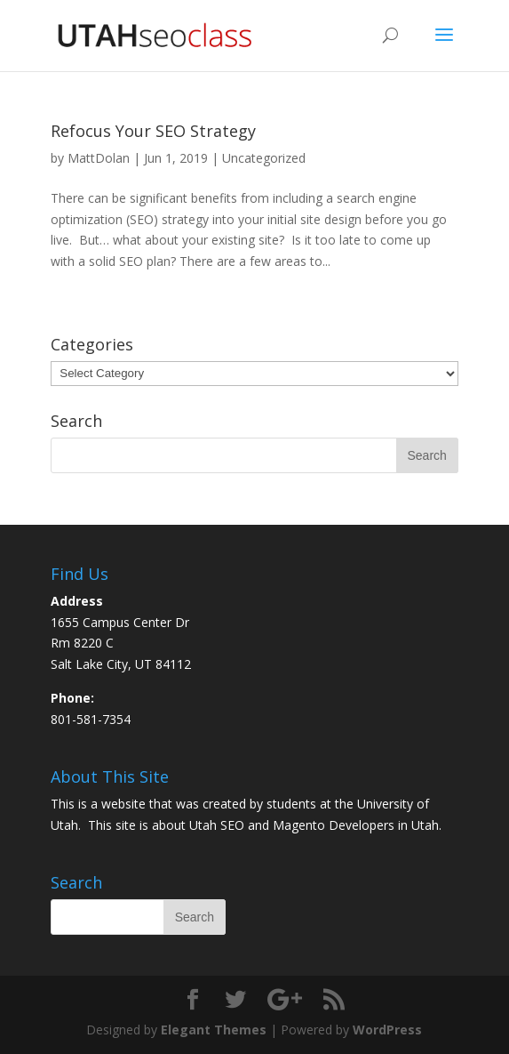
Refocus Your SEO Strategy (153, 130)
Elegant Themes (213, 1029)
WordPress (387, 1029)
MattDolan (99, 157)
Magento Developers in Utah (356, 825)
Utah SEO (216, 825)
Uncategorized (264, 157)
